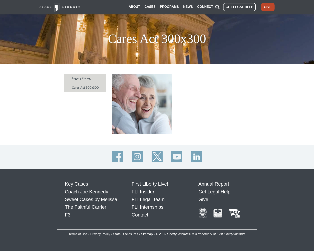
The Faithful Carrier (85, 207)
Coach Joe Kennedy (86, 191)
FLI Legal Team (148, 199)
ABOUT (134, 6)
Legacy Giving (81, 78)
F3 (67, 214)
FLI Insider (143, 191)
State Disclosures (125, 234)
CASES (149, 6)
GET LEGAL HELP (239, 7)
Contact (140, 214)
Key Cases (76, 184)
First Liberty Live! (150, 184)
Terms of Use (77, 234)
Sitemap (147, 234)
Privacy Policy (100, 234)
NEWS (188, 6)
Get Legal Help (214, 191)
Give (203, 199)
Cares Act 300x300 (85, 87)
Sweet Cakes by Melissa (91, 199)
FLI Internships (147, 207)
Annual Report (213, 184)
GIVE (268, 7)
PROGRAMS (169, 6)
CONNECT (205, 6)
